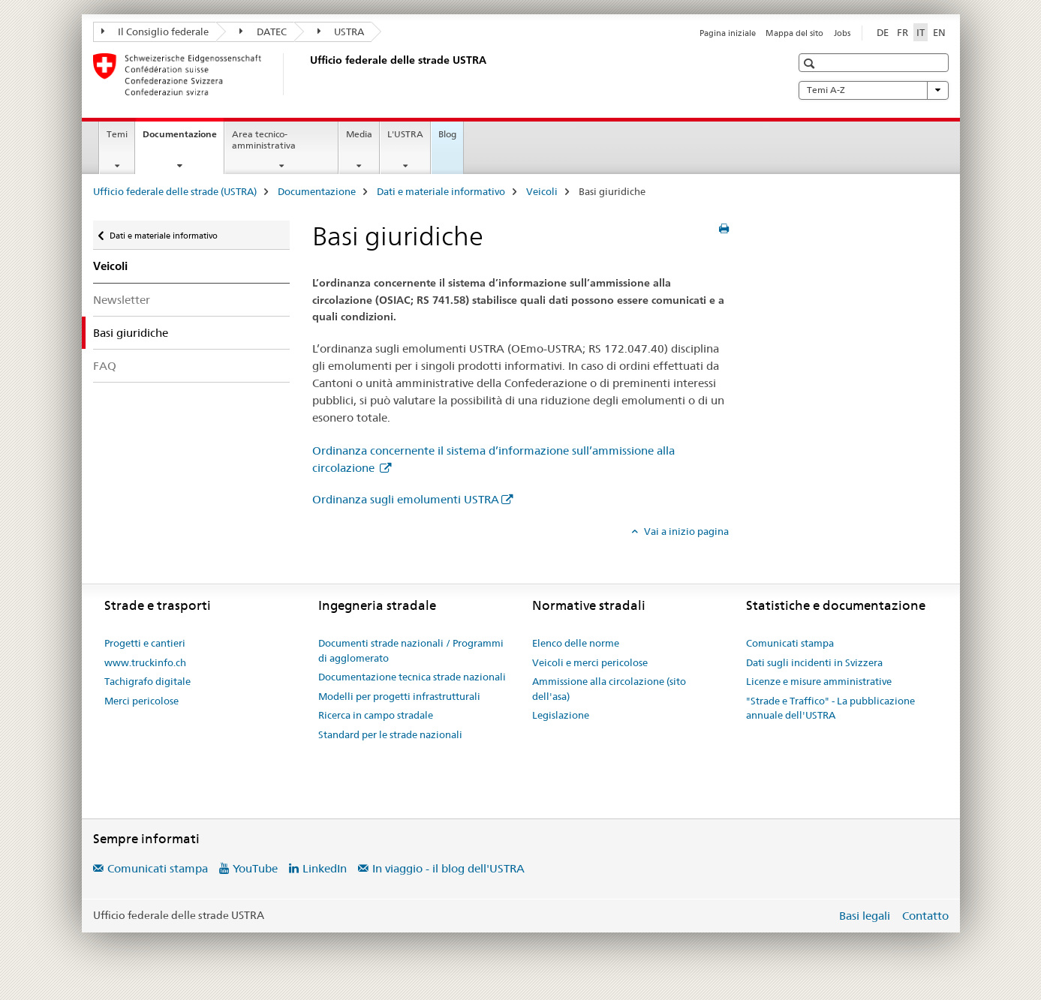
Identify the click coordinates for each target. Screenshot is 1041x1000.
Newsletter (121, 300)
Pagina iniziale (728, 33)
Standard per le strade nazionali (390, 734)
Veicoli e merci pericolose (590, 662)
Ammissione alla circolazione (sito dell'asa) (609, 688)
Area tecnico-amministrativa (264, 139)
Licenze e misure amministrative (819, 681)
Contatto (925, 915)
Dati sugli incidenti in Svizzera (814, 662)
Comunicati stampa (790, 643)
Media (359, 134)
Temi (117, 134)
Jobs (842, 33)
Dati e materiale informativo (441, 191)
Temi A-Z (873, 90)
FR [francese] (902, 32)
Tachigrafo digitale (147, 681)
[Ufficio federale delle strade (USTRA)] (307, 74)
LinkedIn (324, 868)
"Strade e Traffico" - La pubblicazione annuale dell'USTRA (830, 708)
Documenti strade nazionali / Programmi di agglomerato (411, 650)
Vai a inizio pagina (685, 531)
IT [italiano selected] (920, 32)
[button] (811, 63)
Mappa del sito (794, 33)
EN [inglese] (939, 32)
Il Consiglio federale (155, 32)
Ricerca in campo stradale (375, 715)
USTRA (341, 32)
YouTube (255, 868)
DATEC (263, 32)
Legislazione (560, 715)
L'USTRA (405, 134)
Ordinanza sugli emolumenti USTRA (405, 499)
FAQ (104, 366)
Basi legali (864, 915)
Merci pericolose (141, 701)
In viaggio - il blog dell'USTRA (448, 868)
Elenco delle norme (575, 643)
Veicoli (542, 191)
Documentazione (183, 139)
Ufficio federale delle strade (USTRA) (175, 191)
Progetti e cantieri (144, 643)
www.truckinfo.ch (145, 662)
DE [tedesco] (883, 32)
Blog (447, 134)
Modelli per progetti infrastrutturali (399, 696)
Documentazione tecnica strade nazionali (412, 677)
